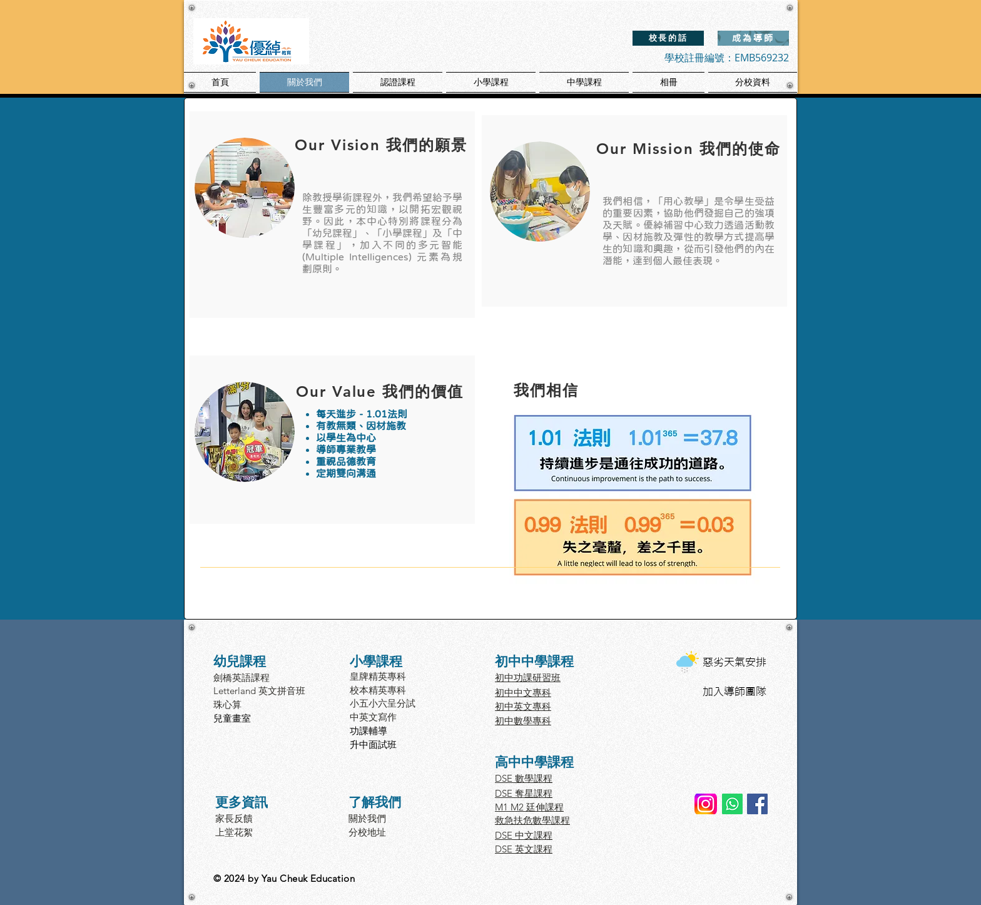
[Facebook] (757, 804)
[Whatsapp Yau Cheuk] (732, 804)
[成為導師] (753, 38)
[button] (397, 82)
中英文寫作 (373, 717)
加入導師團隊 (734, 691)
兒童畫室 (232, 718)
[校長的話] (668, 38)
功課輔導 (368, 731)
